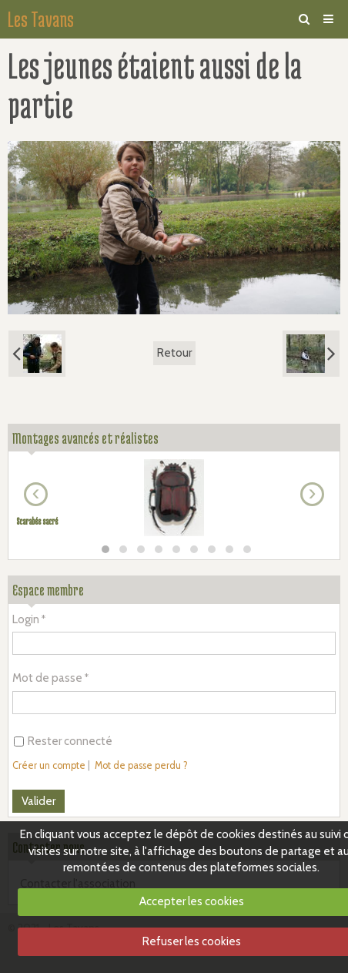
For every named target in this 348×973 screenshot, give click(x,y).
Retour (174, 353)
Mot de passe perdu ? (141, 765)
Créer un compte (48, 765)
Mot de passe (47, 678)
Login (25, 619)
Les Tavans (41, 19)
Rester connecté (63, 741)
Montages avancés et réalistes (85, 438)
